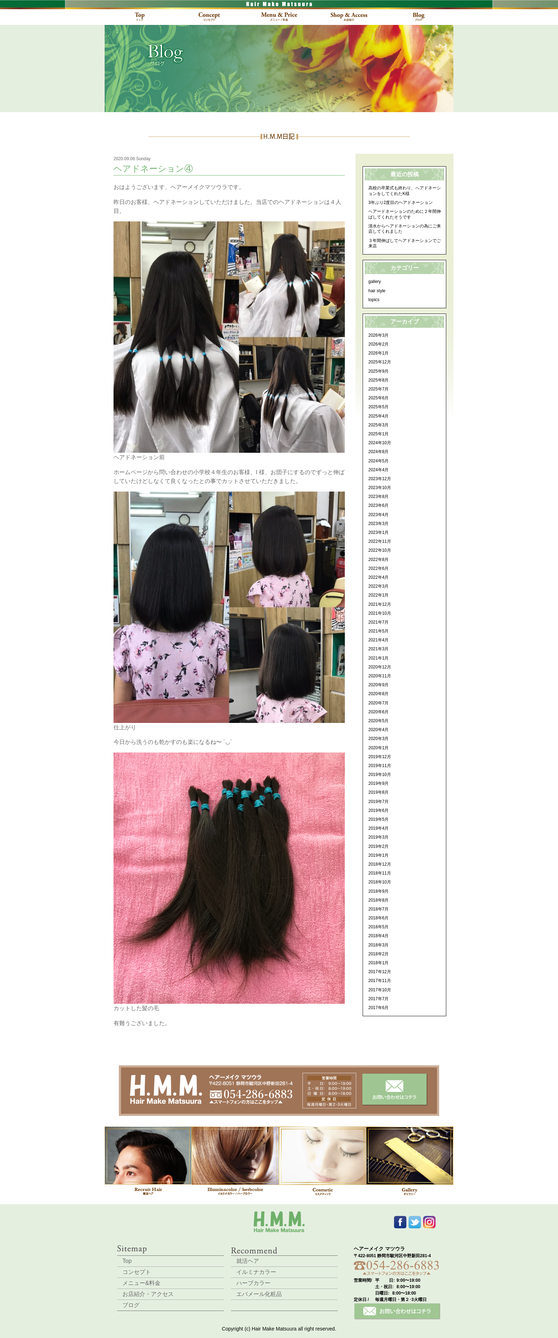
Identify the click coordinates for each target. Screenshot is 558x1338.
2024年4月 (378, 469)
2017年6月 (378, 1007)
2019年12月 (379, 756)
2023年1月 (378, 532)
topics (373, 299)
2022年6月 (378, 568)
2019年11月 (379, 765)
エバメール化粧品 (259, 1294)
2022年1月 (378, 595)
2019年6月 (378, 810)
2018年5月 (378, 926)
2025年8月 (378, 380)
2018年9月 (378, 891)
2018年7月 (378, 909)
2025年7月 (378, 389)
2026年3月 (378, 335)
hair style (376, 290)
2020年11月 (379, 675)
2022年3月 (378, 586)
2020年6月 (378, 711)
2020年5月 (378, 720)
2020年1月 (378, 747)
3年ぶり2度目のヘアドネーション (400, 202)
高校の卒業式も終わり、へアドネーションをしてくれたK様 (404, 190)
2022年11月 (379, 541)
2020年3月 (378, 738)
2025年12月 (379, 362)
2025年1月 (378, 433)
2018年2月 (378, 953)
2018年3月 (378, 945)
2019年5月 (378, 819)
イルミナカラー (256, 1272)
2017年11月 (379, 980)
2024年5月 (378, 460)
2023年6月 (378, 505)
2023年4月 (378, 514)
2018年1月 (378, 962)
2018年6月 (378, 917)
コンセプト (136, 1272)
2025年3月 (378, 425)
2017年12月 (379, 971)
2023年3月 (378, 523)
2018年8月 (378, 900)
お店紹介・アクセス (148, 1294)
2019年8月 (378, 792)
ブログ (131, 1305)
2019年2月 (378, 846)
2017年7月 (378, 998)
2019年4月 (378, 828)
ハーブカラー (253, 1283)
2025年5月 (378, 406)
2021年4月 (378, 639)
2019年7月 (378, 801)
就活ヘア (247, 1261)
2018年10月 (379, 882)
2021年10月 (379, 613)
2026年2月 (378, 344)
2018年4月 (378, 935)
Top (127, 1261)
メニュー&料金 (141, 1283)
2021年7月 (378, 622)
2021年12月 (379, 604)
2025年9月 (378, 371)
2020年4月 (378, 729)
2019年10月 (379, 774)
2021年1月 (378, 658)
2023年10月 (379, 487)
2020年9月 (378, 684)
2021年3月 (378, 648)
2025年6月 (378, 397)
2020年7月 (378, 703)
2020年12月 (379, 667)
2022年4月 (378, 577)
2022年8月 (378, 559)
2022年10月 (379, 550)
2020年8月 (378, 693)
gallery (374, 281)
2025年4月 (378, 416)
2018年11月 (379, 873)
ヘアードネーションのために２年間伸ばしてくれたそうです (404, 214)
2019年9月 (378, 783)
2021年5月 (378, 631)
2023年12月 (379, 478)
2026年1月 (378, 353)
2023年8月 (378, 496)
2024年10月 (379, 442)
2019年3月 (378, 837)
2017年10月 (379, 989)
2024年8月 (378, 451)
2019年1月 (378, 855)
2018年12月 (379, 864)
